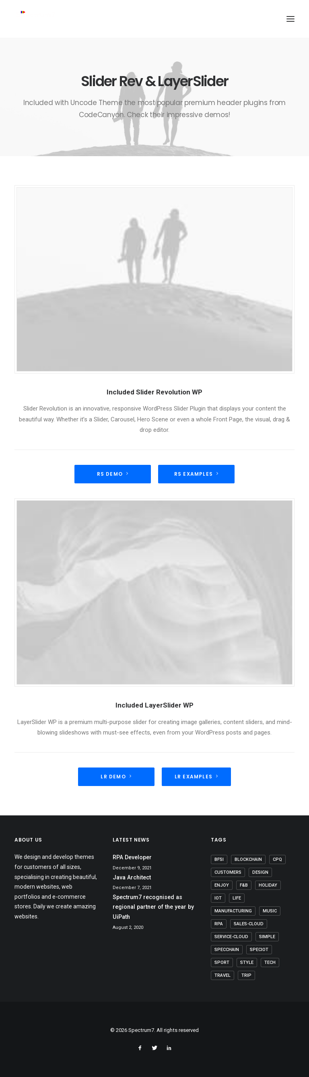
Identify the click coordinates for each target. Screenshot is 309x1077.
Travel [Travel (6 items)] (222, 975)
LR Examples (196, 776)
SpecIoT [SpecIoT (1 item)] (259, 949)
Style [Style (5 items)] (246, 962)
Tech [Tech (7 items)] (270, 962)
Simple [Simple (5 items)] (267, 936)
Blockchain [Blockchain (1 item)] (248, 859)
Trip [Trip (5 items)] (246, 975)
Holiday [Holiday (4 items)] (268, 885)
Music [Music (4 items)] (270, 911)
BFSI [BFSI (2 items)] (219, 859)
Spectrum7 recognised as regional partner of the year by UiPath (153, 907)
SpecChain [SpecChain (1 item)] (226, 949)
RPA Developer (132, 857)
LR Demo (116, 776)
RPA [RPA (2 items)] (218, 923)
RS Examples (196, 473)
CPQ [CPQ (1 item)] (277, 859)
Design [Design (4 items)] (260, 872)
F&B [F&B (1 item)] (244, 885)
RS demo (113, 473)
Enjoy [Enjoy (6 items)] (221, 885)
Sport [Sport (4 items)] (221, 962)
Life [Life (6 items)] (237, 898)
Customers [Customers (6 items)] (227, 872)
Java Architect (132, 877)
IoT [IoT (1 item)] (218, 898)
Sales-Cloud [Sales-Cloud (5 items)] (249, 923)
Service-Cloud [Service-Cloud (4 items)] (231, 936)
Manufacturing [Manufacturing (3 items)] (233, 911)
